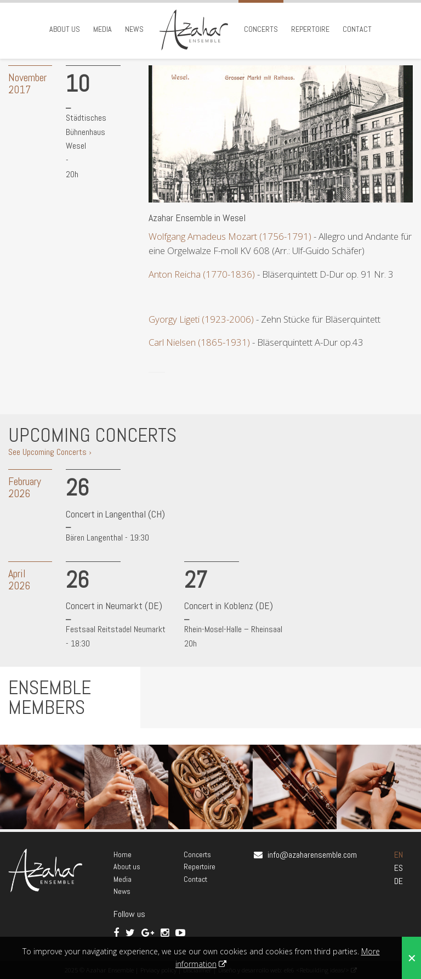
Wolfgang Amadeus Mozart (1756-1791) (231, 236)
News (134, 29)
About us (64, 29)
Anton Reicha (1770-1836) (202, 274)
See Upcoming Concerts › (50, 452)
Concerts (261, 29)
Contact (357, 29)
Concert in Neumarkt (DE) (114, 605)
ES (398, 868)
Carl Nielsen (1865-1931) (199, 342)
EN (398, 854)
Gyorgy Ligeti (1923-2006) (201, 319)
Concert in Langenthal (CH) (115, 514)
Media (102, 29)
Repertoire (310, 29)
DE (398, 881)
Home (122, 854)
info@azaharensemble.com (312, 854)
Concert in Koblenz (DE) (228, 605)
